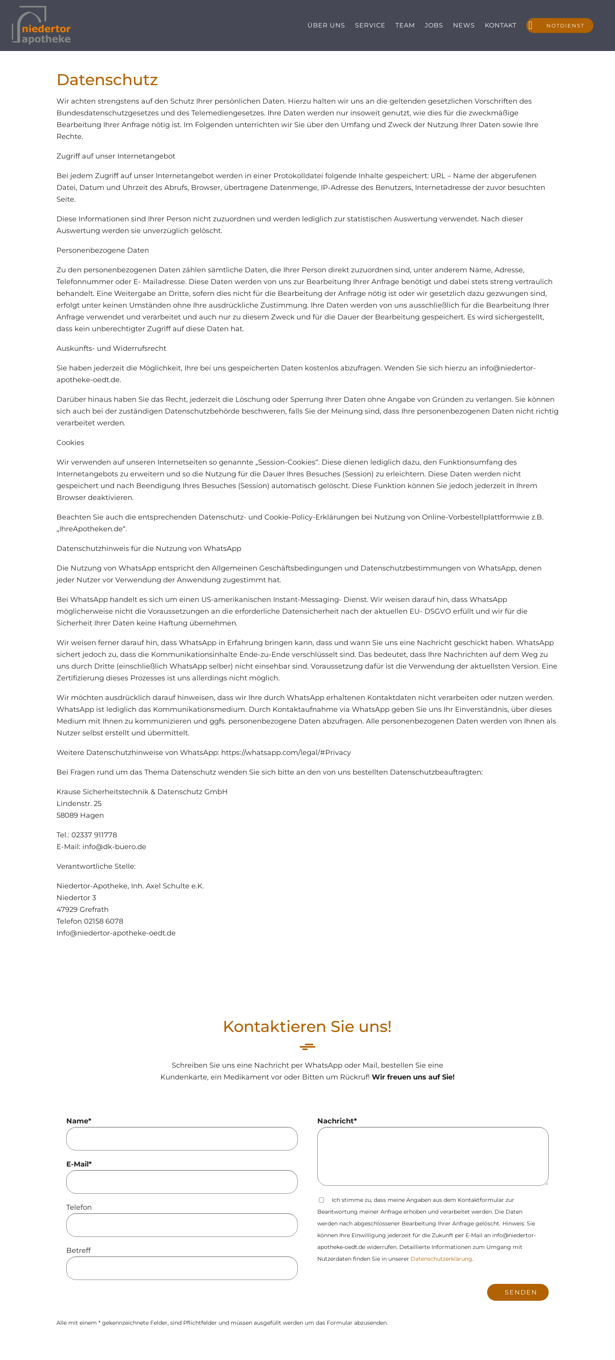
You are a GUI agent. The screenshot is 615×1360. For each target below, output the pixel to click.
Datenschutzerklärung (441, 1258)
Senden (521, 1292)
